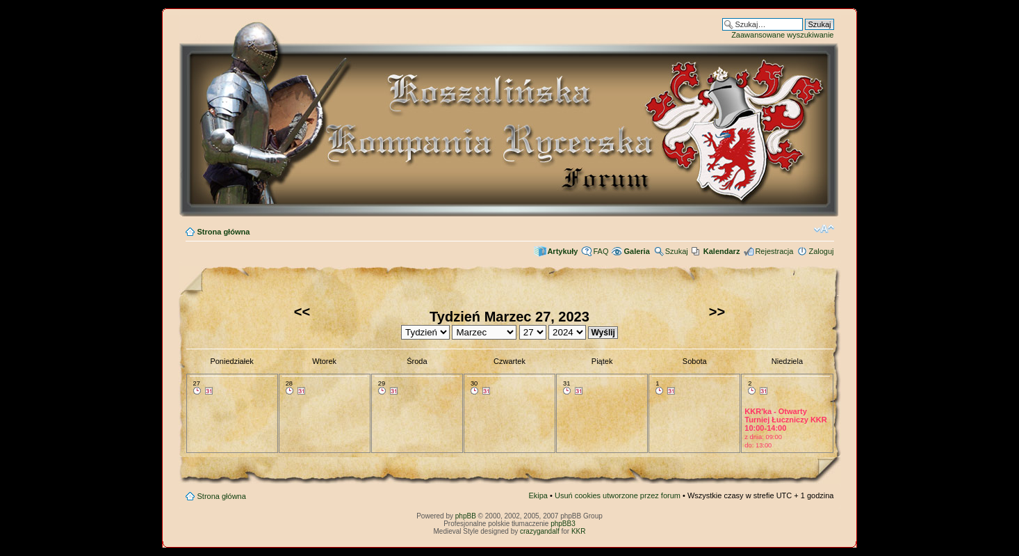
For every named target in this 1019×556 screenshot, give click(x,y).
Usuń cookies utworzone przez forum (617, 495)
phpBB (465, 516)
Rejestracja (774, 251)
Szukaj (676, 251)
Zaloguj (820, 251)
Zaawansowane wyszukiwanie (782, 35)
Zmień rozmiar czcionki (824, 229)
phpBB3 (563, 523)
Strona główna (223, 232)
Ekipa (538, 495)
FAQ (600, 251)
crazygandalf (540, 531)
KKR (578, 531)
